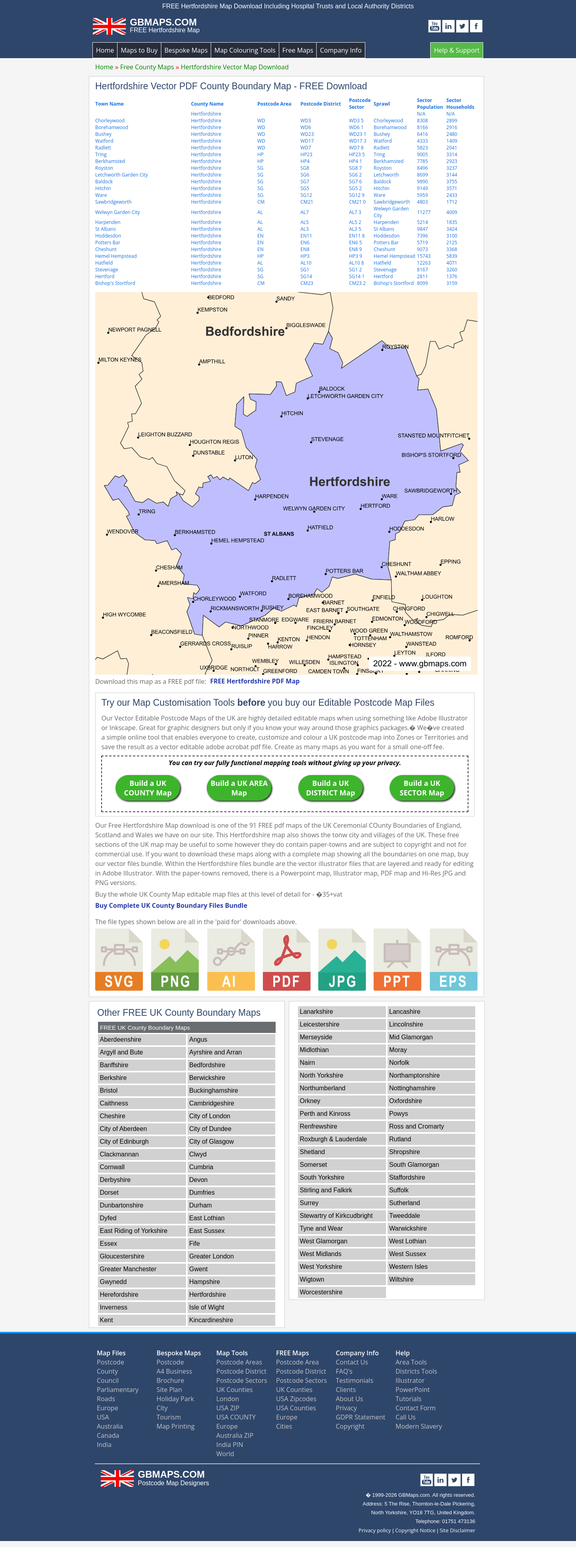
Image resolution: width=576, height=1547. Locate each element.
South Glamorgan (414, 1164)
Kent (106, 1320)
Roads (106, 1398)
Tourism (169, 1417)
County (107, 1371)
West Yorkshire (321, 1266)
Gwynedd (113, 1281)
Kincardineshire (211, 1320)
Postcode (110, 1362)
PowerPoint (413, 1389)
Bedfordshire (207, 1065)
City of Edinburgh (124, 1141)
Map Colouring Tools (244, 50)
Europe (107, 1408)
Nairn (307, 1062)
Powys (398, 1113)
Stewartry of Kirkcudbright (336, 1215)
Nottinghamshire (412, 1088)
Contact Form (416, 1408)
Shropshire (404, 1151)
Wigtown (312, 1279)
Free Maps (297, 50)
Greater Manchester (128, 1269)
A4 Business (174, 1371)
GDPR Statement (360, 1417)
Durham (200, 1205)
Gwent (198, 1269)
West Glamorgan (324, 1241)
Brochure (170, 1380)
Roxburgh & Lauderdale (333, 1139)
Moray (398, 1049)
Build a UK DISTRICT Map (330, 787)
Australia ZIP (234, 1435)
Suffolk (399, 1190)
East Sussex (207, 1230)
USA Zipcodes (296, 1398)
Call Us (406, 1417)
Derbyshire (115, 1179)
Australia (110, 1426)
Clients (346, 1389)
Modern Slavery (419, 1426)
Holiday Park (175, 1398)
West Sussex (407, 1254)
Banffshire (114, 1065)
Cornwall (112, 1167)
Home (105, 50)
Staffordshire (407, 1177)
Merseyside (316, 1037)
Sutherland (404, 1203)
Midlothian (314, 1049)
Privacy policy (375, 1530)
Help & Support (457, 50)
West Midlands (321, 1254)
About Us (349, 1398)
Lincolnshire (406, 1024)
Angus (198, 1039)
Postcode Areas (239, 1362)
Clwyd (198, 1154)
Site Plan (169, 1389)
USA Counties (296, 1408)
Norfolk (399, 1062)
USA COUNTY (236, 1417)
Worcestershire (321, 1292)
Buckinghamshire (213, 1090)
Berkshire (113, 1077)
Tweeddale (404, 1215)
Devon (198, 1179)
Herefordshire (119, 1294)
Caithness (114, 1103)
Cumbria (201, 1167)
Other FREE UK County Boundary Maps (179, 1012)
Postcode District (241, 1371)
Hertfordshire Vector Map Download (235, 67)
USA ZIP (227, 1408)
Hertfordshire (207, 1294)
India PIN (229, 1444)
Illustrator (410, 1380)
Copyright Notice (415, 1530)
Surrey (309, 1203)
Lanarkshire (316, 1011)
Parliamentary (118, 1389)
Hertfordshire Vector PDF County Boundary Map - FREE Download (231, 86)
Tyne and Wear (321, 1228)
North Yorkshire (321, 1075)
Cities (284, 1426)
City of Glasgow (211, 1141)
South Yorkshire (322, 1177)
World (225, 1453)
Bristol (109, 1090)
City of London (209, 1116)
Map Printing (175, 1426)
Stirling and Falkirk (326, 1190)
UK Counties (234, 1389)
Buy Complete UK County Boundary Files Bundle (171, 905)
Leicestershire (320, 1024)
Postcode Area (297, 1362)
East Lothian (207, 1218)
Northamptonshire (414, 1075)
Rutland (400, 1139)
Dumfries (202, 1192)
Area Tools (411, 1362)
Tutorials (408, 1398)
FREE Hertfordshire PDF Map (255, 681)
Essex (109, 1243)
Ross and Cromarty (416, 1126)
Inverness (113, 1307)
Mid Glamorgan (411, 1037)
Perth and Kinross (325, 1113)
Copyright (350, 1426)
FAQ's (344, 1371)
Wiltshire (401, 1279)
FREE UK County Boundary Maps (145, 1027)
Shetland (312, 1151)
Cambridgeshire (211, 1103)
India (104, 1444)
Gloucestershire (122, 1256)
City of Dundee (210, 1128)
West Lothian (407, 1241)
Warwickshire (408, 1228)
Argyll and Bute (121, 1052)
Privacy (346, 1408)
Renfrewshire (318, 1126)
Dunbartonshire (121, 1205)
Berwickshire (207, 1077)
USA (103, 1417)
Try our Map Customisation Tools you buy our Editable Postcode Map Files (267, 702)
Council (108, 1380)
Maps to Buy (139, 50)
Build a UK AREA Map (239, 787)
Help (403, 1353)
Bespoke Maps (186, 50)
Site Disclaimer (457, 1530)
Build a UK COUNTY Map (148, 787)
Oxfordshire (405, 1100)
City (162, 1408)
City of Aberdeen (123, 1128)
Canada (108, 1435)
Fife (194, 1243)
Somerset (313, 1164)
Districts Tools (416, 1371)
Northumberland (323, 1088)
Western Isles (408, 1266)
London (227, 1398)
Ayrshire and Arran (215, 1052)
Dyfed (108, 1218)
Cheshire (112, 1116)
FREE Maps (292, 1353)
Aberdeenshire (120, 1039)
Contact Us (352, 1362)
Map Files (111, 1353)
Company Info (340, 50)
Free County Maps (147, 67)
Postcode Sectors (241, 1380)
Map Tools (232, 1353)
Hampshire (204, 1281)
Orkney (310, 1100)
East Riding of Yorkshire (134, 1230)
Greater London (211, 1256)
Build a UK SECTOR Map (422, 787)
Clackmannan (119, 1154)
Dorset (109, 1192)
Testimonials (354, 1380)
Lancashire (404, 1011)
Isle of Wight (206, 1307)
